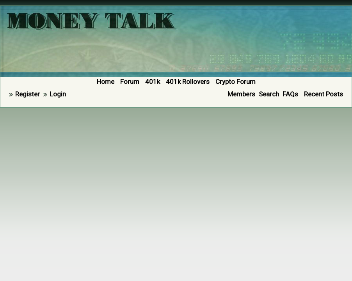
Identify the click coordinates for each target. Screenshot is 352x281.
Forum (129, 81)
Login (58, 94)
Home (105, 81)
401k (152, 81)
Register (27, 94)
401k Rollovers (188, 81)
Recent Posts (323, 94)
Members (241, 94)
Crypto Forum (235, 81)
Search (269, 94)
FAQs (290, 94)
